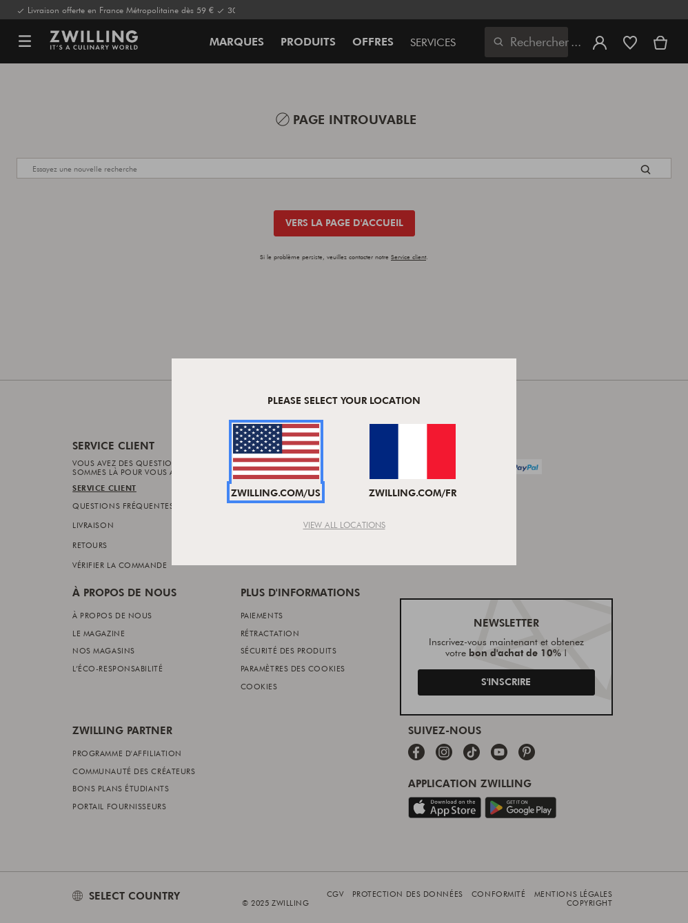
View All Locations (344, 524)
